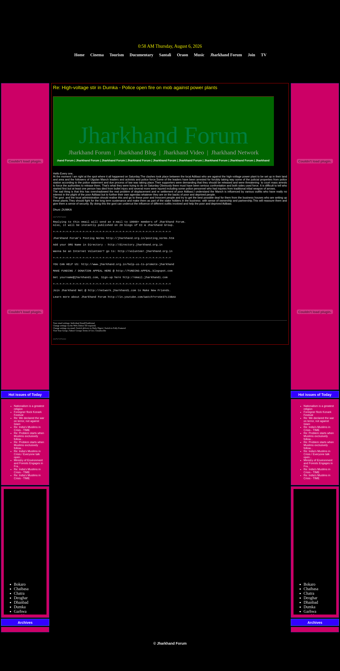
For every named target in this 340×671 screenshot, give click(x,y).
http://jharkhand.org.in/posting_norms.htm (140, 241)
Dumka (20, 609)
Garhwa (20, 614)
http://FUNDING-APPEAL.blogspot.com (144, 278)
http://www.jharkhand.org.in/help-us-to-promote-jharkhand (127, 271)
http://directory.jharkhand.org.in (135, 248)
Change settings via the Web (65, 339)
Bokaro (20, 587)
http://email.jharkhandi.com (145, 286)
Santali (165, 55)
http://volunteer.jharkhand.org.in (145, 256)
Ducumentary (141, 55)
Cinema (97, 55)
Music (199, 55)
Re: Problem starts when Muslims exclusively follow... (29, 436)
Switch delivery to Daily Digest (89, 341)
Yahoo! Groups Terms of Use (81, 344)
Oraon (182, 55)
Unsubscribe (100, 344)
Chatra (19, 596)
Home (79, 55)
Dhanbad (21, 605)
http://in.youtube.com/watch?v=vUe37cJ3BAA (142, 309)
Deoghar (21, 600)
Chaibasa (21, 591)
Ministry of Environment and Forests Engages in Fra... (28, 463)
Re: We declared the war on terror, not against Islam (29, 420)
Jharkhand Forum (226, 55)
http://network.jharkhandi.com (112, 301)
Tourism (117, 55)
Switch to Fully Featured (115, 341)
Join (251, 55)
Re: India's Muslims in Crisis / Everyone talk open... (27, 454)
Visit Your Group (60, 344)
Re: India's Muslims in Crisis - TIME (27, 428)
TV (263, 55)
